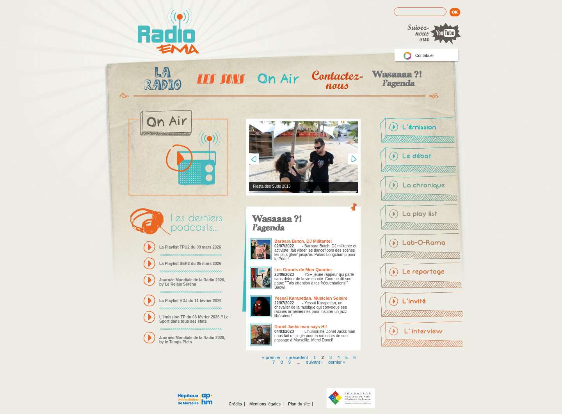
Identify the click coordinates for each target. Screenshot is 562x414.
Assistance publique (195, 395)
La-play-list (422, 218)
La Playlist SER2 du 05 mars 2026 (190, 263)
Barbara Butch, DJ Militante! (303, 241)
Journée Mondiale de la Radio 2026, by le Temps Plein (192, 340)
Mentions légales (265, 404)
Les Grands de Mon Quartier (303, 269)
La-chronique (422, 189)
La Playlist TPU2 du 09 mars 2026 (190, 247)
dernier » (336, 361)
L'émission (422, 131)
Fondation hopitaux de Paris (351, 398)
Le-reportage (422, 275)
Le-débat (422, 160)
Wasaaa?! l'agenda (395, 79)
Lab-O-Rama (422, 247)
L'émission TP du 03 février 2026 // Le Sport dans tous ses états (193, 319)
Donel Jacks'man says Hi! (300, 326)
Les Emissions (219, 80)
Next (353, 159)
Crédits (235, 404)
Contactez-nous (336, 79)
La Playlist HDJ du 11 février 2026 (190, 301)
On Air (277, 79)
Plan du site (299, 404)
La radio (161, 80)
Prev (254, 159)
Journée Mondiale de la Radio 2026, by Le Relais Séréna (192, 282)
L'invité (422, 304)
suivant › (314, 361)
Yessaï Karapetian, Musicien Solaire (310, 298)
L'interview (422, 333)
